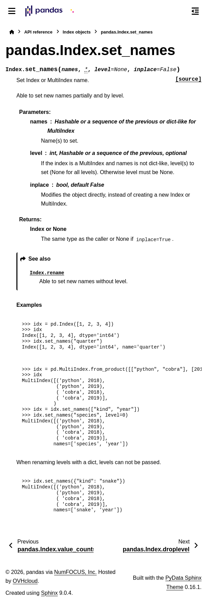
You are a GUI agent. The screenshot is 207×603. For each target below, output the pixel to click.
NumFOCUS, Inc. (75, 572)
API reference (38, 32)
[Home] (11, 32)
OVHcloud (25, 581)
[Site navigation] (11, 11)
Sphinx (49, 593)
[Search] (180, 11)
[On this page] (195, 11)
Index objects (77, 32)
